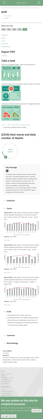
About (2, 389)
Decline (13, 416)
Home (3, 125)
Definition (4, 35)
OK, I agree (5, 416)
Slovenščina (8, 16)
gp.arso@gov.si (5, 383)
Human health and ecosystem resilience (19, 125)
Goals (3, 41)
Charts (3, 38)
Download (4, 56)
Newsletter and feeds (6, 395)
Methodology (5, 47)
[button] (21, 73)
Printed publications (6, 393)
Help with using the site (7, 391)
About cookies (37, 410)
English (7, 18)
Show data (7, 240)
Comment (4, 44)
